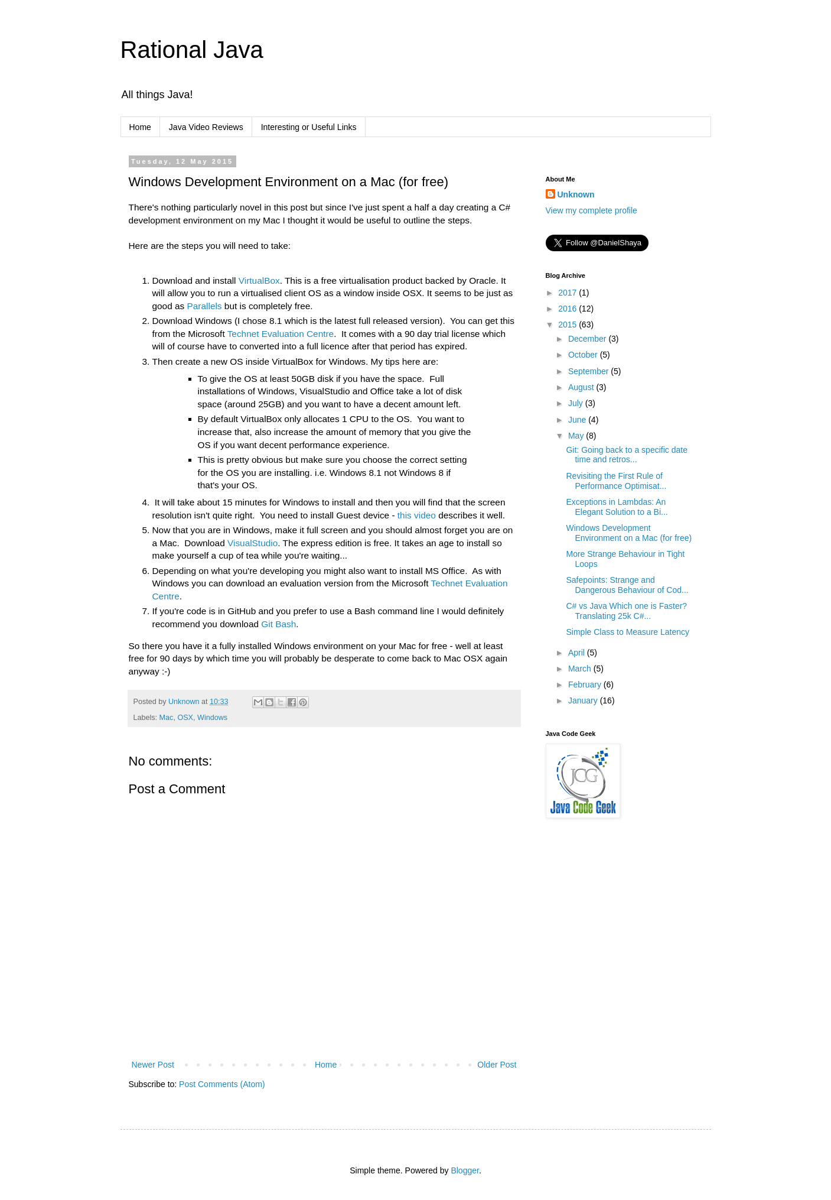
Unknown (576, 194)
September (589, 371)
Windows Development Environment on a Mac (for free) (629, 533)
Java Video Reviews (206, 127)
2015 (568, 324)
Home (140, 127)
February (586, 684)
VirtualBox (259, 280)
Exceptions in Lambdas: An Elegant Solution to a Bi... (616, 507)
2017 (568, 292)
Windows (212, 717)
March (581, 668)
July (576, 403)
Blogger (464, 1170)
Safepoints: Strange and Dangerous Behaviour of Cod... (627, 585)
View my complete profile (591, 210)
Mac (166, 717)
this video (416, 515)
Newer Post (153, 1064)
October (584, 354)
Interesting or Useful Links (309, 127)
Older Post (496, 1064)
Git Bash (278, 624)
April (577, 652)
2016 (568, 308)
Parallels (204, 306)
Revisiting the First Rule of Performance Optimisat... (616, 481)
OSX (185, 717)
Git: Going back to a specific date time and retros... (626, 455)
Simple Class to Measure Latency (627, 632)
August (582, 387)
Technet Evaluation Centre (280, 334)
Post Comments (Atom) (222, 1084)
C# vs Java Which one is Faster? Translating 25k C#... (626, 611)
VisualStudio (252, 543)
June (578, 419)
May (577, 435)
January (584, 700)
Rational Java (191, 50)
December (588, 338)
